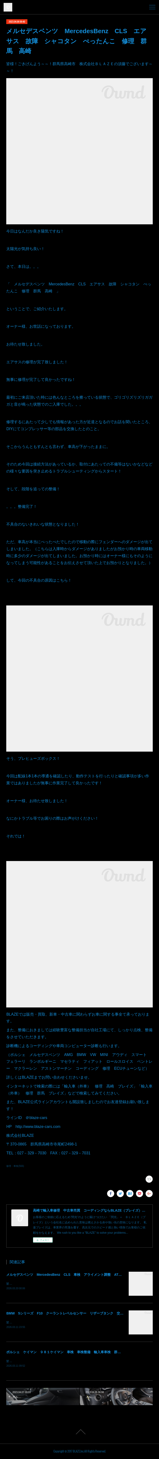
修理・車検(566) (15, 1166)
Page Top (79, 1432)
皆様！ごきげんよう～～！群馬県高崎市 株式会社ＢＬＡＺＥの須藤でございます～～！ (64, 1283)
